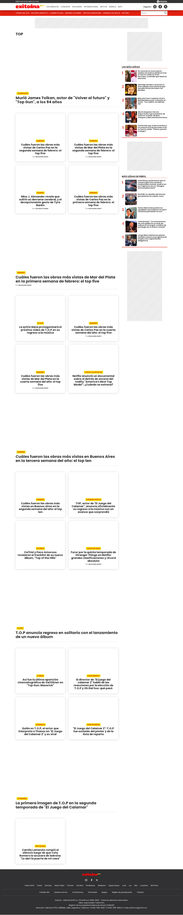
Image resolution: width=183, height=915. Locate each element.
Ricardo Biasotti (39, 13)
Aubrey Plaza (56, 13)
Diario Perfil (29, 885)
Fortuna (70, 885)
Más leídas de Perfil (134, 176)
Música (112, 6)
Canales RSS (44, 892)
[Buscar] (151, 13)
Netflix (103, 6)
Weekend (102, 885)
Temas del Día (22, 13)
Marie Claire (59, 885)
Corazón (65, 6)
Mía (135, 885)
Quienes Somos (60, 892)
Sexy (120, 6)
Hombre (79, 885)
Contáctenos (77, 892)
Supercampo (114, 885)
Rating (125, 13)
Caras (39, 885)
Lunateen (144, 885)
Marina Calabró (73, 13)
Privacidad (92, 892)
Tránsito (140, 892)
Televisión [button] (77, 6)
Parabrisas (90, 885)
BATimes (154, 885)
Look (124, 885)
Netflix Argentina (92, 13)
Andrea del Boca (111, 13)
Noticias (48, 885)
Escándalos (53, 6)
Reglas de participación (122, 892)
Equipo (104, 892)
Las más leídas (131, 67)
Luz (130, 885)
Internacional (91, 6)
